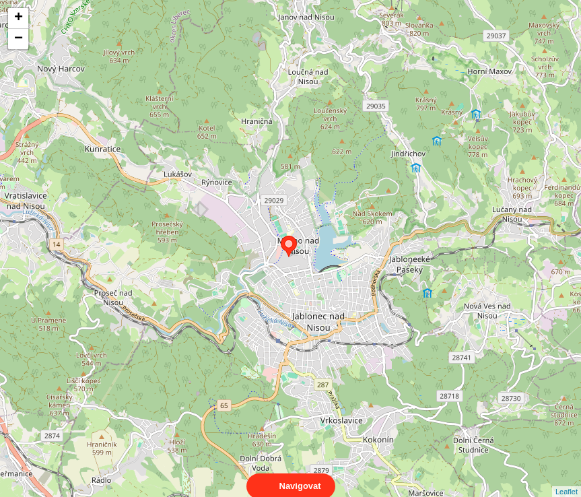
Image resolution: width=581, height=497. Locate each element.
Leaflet (566, 479)
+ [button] (18, 18)
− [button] (18, 39)
